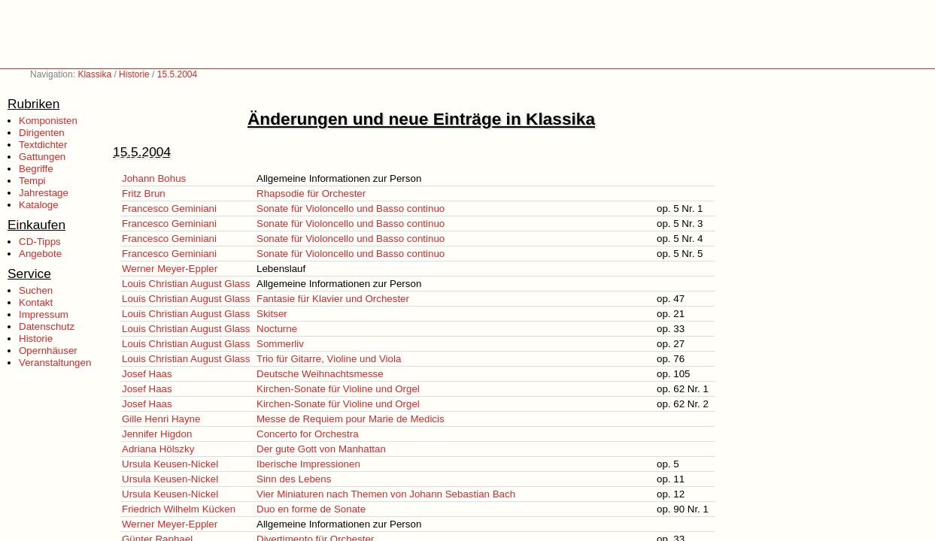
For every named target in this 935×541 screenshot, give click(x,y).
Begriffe (36, 168)
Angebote (40, 253)
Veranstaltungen (55, 362)
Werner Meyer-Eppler (169, 268)
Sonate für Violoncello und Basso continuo (351, 208)
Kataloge (39, 204)
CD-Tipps (40, 241)
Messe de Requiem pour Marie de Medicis (351, 419)
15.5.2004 (177, 74)
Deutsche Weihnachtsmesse (320, 373)
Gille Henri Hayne (161, 419)
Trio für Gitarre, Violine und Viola (329, 358)
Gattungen (42, 156)
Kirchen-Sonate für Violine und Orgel (338, 388)
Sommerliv (280, 343)
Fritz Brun (143, 193)
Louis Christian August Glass (186, 283)
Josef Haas (147, 373)
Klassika (94, 74)
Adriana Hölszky (158, 449)
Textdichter (43, 144)
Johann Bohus (154, 178)
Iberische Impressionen (308, 464)
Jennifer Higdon (157, 434)
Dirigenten (42, 132)
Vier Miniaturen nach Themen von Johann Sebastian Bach (386, 494)
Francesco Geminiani (169, 208)
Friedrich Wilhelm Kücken (178, 509)
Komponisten (48, 120)
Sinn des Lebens (294, 479)
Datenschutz (46, 326)
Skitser (272, 313)
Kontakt (36, 302)
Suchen (36, 290)
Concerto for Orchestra (308, 434)
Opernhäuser (48, 350)
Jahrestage (43, 192)
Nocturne (277, 328)
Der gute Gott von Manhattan (321, 449)
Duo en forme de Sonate (311, 509)
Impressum (43, 314)
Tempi (32, 180)
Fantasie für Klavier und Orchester (333, 298)
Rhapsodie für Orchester (311, 193)
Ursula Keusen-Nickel (170, 464)
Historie (134, 74)
